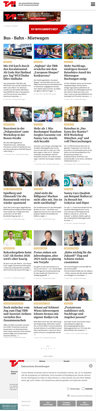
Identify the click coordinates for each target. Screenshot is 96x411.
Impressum (25, 405)
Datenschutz (26, 401)
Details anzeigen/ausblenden (81, 396)
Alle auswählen (84, 403)
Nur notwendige (48, 403)
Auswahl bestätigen (66, 403)
